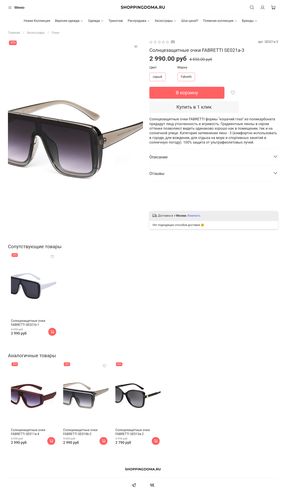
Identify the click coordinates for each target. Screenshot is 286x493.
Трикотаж (115, 21)
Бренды (250, 21)
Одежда (96, 21)
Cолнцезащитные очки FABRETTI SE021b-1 (25, 327)
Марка (182, 67)
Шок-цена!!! (189, 21)
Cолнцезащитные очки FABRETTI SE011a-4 (25, 441)
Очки (55, 33)
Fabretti (186, 77)
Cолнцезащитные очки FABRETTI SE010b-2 (80, 441)
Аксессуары (166, 21)
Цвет (153, 67)
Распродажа (139, 21)
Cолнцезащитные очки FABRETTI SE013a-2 (136, 441)
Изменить (193, 215)
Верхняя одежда (69, 21)
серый (157, 77)
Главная (14, 33)
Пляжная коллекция (220, 21)
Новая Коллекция (37, 21)
